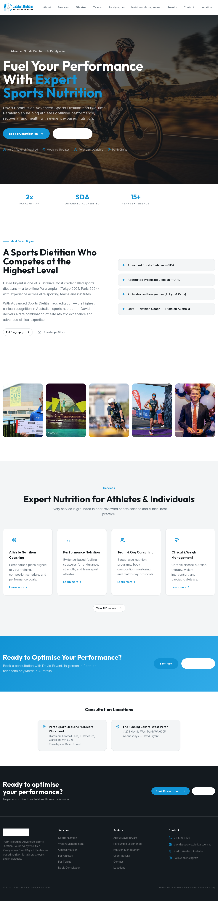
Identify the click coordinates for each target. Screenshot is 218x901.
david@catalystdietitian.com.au (190, 844)
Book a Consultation (26, 133)
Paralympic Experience (127, 843)
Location (206, 7)
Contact (189, 7)
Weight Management (71, 843)
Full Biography (18, 333)
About (47, 7)
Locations (119, 867)
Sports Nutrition (67, 837)
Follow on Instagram (183, 857)
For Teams (64, 861)
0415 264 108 (198, 663)
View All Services (109, 609)
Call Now (203, 791)
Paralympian (116, 7)
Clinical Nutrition (68, 849)
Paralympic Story (51, 333)
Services (63, 7)
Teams (97, 7)
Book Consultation (170, 791)
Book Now (166, 663)
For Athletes (65, 855)
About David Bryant (72, 133)
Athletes (81, 7)
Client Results (121, 855)
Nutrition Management (146, 7)
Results (172, 7)
